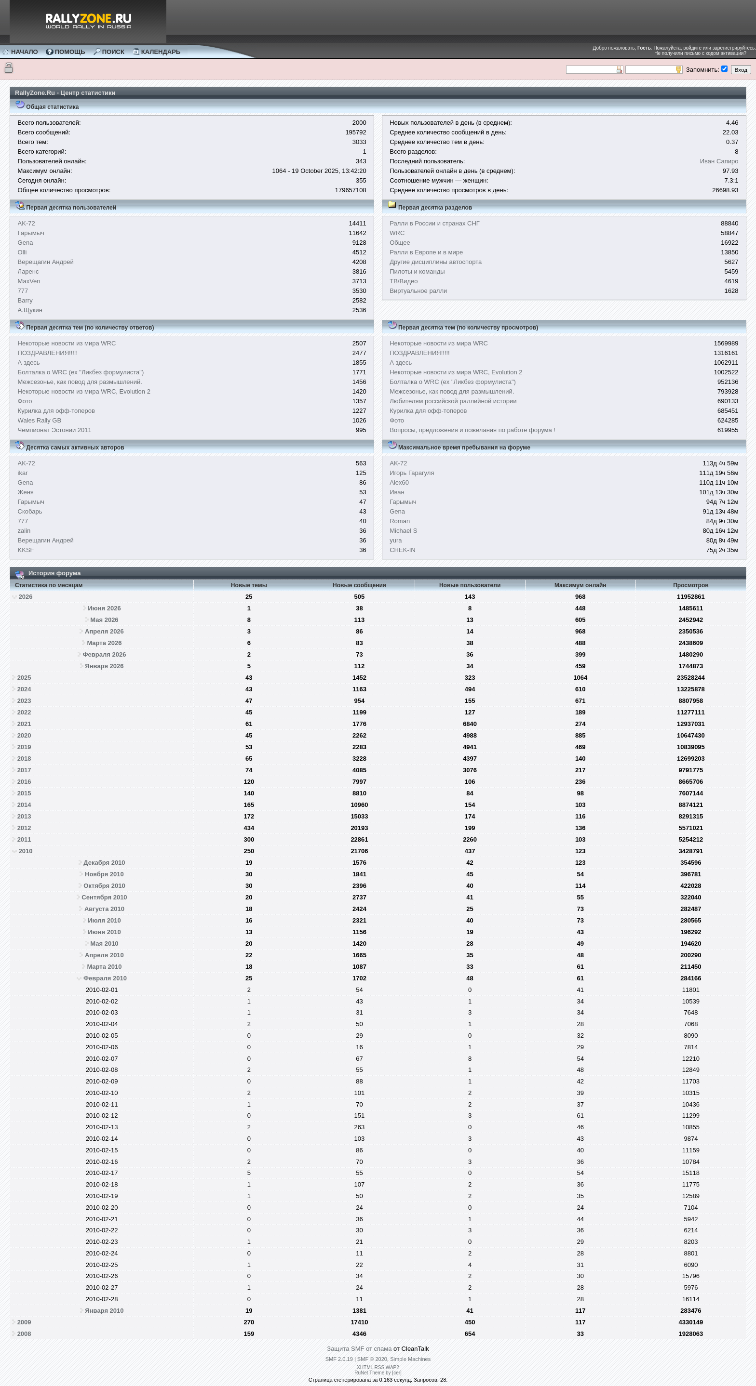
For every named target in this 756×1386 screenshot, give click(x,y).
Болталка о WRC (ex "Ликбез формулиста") (81, 372)
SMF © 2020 (372, 1359)
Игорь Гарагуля (412, 472)
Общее (400, 242)
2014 (24, 804)
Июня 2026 (104, 608)
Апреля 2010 (104, 955)
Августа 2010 (104, 908)
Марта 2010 (104, 966)
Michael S (403, 530)
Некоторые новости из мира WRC (67, 343)
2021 (24, 723)
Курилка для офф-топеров (56, 410)
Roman (400, 521)
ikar (23, 472)
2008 (24, 1333)
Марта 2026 (104, 643)
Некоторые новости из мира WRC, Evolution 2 (84, 391)
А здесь (29, 362)
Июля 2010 (104, 920)
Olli (22, 252)
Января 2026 (104, 666)
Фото (25, 401)
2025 (24, 677)
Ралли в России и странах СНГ (435, 223)
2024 (24, 689)
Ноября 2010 (104, 874)
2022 (24, 712)
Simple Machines (410, 1359)
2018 (24, 758)
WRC (397, 233)
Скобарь (30, 511)
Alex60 (399, 482)
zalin (24, 530)
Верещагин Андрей (46, 261)
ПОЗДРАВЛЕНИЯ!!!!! (48, 352)
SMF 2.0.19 (339, 1359)
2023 (24, 700)
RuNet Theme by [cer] (378, 1372)
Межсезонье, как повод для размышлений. (80, 381)
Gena (25, 242)
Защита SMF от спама (359, 1348)
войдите (692, 48)
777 (23, 290)
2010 (26, 851)
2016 (24, 781)
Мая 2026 (104, 619)
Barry (25, 300)
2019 (24, 747)
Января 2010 (104, 1310)
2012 (24, 828)
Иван (397, 492)
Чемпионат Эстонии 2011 (55, 430)
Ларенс (28, 271)
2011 (24, 839)
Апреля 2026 (104, 631)
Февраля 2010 (105, 978)
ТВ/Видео (404, 281)
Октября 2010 (104, 885)
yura (396, 540)
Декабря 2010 (104, 862)
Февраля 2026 (104, 654)
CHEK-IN (402, 550)
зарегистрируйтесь (734, 48)
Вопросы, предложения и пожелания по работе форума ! (472, 430)
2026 (26, 596)
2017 (24, 770)
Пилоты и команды (417, 271)
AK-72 (26, 223)
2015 (24, 793)
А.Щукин (30, 310)
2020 (24, 735)
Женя (26, 492)
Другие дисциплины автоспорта (436, 261)
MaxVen (29, 281)
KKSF (26, 550)
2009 (24, 1322)
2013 (24, 816)
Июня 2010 (104, 932)
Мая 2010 (104, 943)
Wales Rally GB (40, 420)
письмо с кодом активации (713, 53)
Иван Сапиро (719, 161)
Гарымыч (31, 233)
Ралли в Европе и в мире (426, 252)
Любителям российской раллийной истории (453, 401)
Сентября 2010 (104, 897)
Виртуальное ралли (418, 290)
